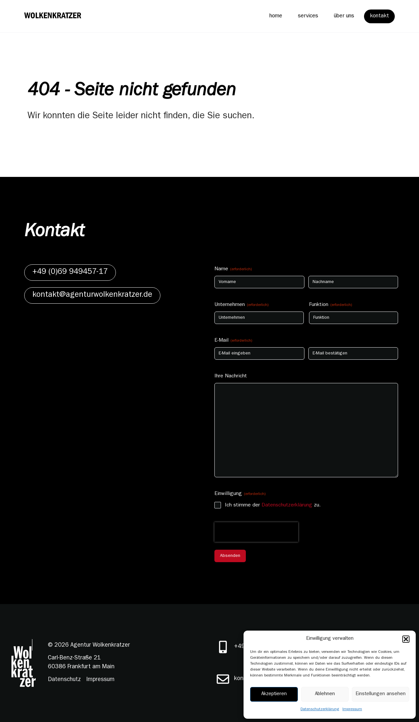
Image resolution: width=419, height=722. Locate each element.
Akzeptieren (274, 694)
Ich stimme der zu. (273, 505)
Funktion (330, 305)
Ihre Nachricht (230, 376)
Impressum (352, 710)
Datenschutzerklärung (320, 710)
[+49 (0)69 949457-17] (223, 647)
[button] (406, 639)
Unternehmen (241, 305)
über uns (344, 16)
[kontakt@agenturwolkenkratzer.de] (223, 679)
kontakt (379, 16)
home (275, 16)
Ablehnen (325, 694)
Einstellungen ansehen (380, 694)
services (308, 16)
